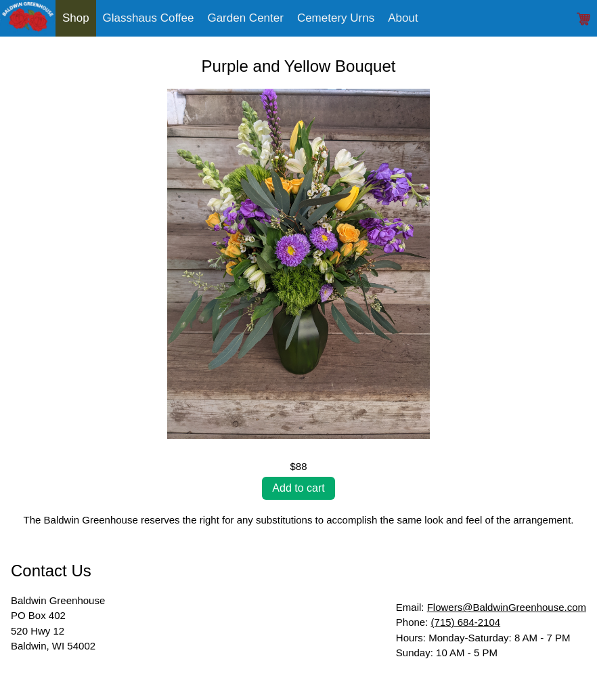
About (403, 18)
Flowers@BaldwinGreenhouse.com (506, 607)
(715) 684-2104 (466, 622)
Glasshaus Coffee (148, 18)
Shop (75, 18)
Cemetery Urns (335, 18)
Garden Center (245, 18)
